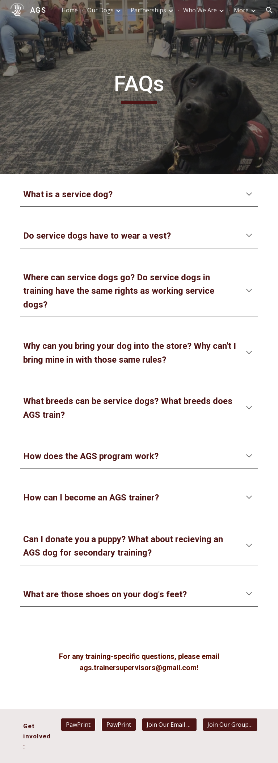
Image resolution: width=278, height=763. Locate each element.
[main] (139, 87)
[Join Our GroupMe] (230, 724)
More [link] (241, 10)
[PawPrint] (78, 724)
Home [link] (70, 10)
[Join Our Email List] (169, 724)
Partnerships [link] (148, 10)
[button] (269, 10)
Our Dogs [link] (100, 10)
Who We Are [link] (200, 10)
